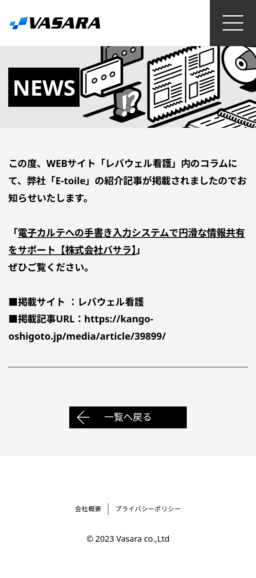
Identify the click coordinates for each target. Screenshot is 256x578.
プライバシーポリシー (148, 508)
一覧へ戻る (128, 416)
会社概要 (88, 508)
